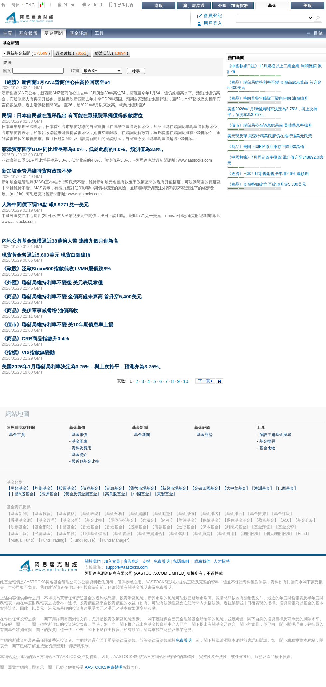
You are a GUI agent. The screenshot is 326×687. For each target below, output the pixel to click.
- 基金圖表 (78, 441)
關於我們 (93, 561)
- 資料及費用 (80, 448)
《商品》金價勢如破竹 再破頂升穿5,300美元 (266, 184)
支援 (146, 561)
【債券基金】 (90, 488)
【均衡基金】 (43, 488)
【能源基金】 (49, 494)
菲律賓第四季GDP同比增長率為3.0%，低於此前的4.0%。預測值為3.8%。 (84, 149)
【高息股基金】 (115, 494)
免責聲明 (162, 561)
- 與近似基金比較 (84, 461)
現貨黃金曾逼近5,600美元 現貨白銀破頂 (46, 255)
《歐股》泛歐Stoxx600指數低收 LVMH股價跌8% (56, 268)
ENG (30, 5)
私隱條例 (181, 561)
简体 (15, 5)
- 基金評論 (203, 434)
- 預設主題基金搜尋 (274, 434)
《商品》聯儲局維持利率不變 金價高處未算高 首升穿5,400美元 (72, 296)
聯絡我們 (202, 561)
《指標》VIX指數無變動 (28, 352)
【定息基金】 (114, 488)
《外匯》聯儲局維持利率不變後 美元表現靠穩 (52, 282)
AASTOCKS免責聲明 (103, 667)
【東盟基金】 (165, 494)
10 (185, 381)
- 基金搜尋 (266, 441)
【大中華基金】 (236, 488)
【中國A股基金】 (22, 494)
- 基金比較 (266, 448)
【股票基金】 (67, 488)
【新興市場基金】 (174, 488)
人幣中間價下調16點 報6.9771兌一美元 (45, 204)
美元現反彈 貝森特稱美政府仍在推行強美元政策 (269, 136)
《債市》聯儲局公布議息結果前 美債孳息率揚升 (269, 125)
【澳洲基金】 (262, 488)
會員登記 (209, 15)
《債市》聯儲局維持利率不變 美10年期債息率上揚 (57, 324)
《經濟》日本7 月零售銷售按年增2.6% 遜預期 (268, 173)
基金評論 (79, 33)
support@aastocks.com (127, 567)
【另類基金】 (19, 488)
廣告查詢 (131, 561)
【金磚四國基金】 (206, 488)
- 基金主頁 (16, 434)
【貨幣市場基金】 (142, 488)
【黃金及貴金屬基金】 (81, 494)
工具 (99, 33)
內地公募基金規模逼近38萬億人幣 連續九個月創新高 (60, 241)
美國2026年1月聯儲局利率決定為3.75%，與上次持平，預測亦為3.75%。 (83, 366)
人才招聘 (222, 561)
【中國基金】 (141, 494)
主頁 (7, 33)
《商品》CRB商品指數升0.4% (35, 338)
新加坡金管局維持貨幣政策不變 (37, 171)
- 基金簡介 (78, 454)
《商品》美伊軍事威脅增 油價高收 (40, 310)
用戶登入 (209, 23)
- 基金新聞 (141, 434)
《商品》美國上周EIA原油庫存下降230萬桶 (265, 146)
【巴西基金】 (286, 488)
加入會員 (112, 561)
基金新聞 (53, 33)
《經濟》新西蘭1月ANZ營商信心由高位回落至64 (56, 82)
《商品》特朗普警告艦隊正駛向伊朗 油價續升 (267, 98)
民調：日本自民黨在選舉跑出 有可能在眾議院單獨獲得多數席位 (72, 115)
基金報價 (28, 33)
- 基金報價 (78, 434)
